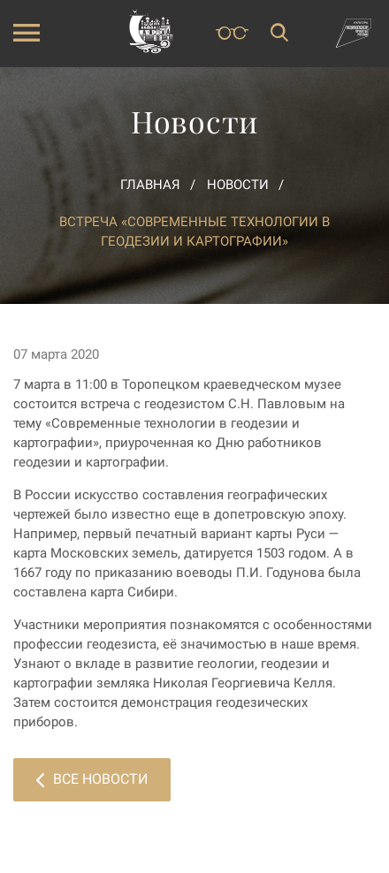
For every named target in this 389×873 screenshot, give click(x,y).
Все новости (92, 779)
